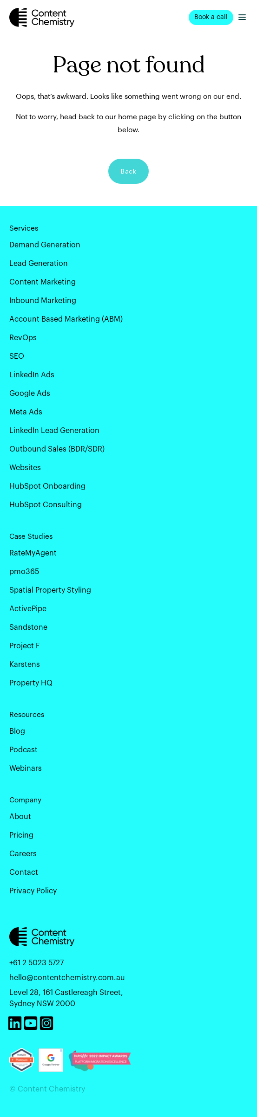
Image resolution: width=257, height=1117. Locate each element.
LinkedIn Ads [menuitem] (31, 375)
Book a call (211, 17)
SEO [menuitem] (16, 356)
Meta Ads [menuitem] (25, 412)
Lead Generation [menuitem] (38, 263)
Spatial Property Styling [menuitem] (50, 590)
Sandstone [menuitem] (28, 627)
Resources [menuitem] (26, 714)
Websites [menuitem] (25, 467)
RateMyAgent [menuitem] (33, 553)
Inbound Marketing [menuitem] (42, 300)
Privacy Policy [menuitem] (33, 891)
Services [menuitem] (23, 228)
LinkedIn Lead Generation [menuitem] (54, 430)
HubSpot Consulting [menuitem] (45, 505)
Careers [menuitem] (23, 854)
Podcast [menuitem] (23, 750)
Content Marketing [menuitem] (42, 282)
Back (128, 171)
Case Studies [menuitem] (31, 536)
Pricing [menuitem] (21, 835)
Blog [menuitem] (17, 731)
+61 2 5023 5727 (36, 963)
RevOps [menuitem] (23, 338)
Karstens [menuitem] (24, 664)
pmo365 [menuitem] (24, 571)
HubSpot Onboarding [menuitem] (47, 486)
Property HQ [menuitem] (31, 683)
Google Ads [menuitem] (29, 393)
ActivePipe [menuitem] (27, 609)
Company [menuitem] (25, 800)
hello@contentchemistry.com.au (67, 977)
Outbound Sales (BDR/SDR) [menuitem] (57, 449)
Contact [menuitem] (23, 872)
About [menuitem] (20, 816)
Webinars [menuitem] (25, 768)
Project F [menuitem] (24, 646)
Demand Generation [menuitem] (44, 245)
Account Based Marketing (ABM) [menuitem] (66, 319)
